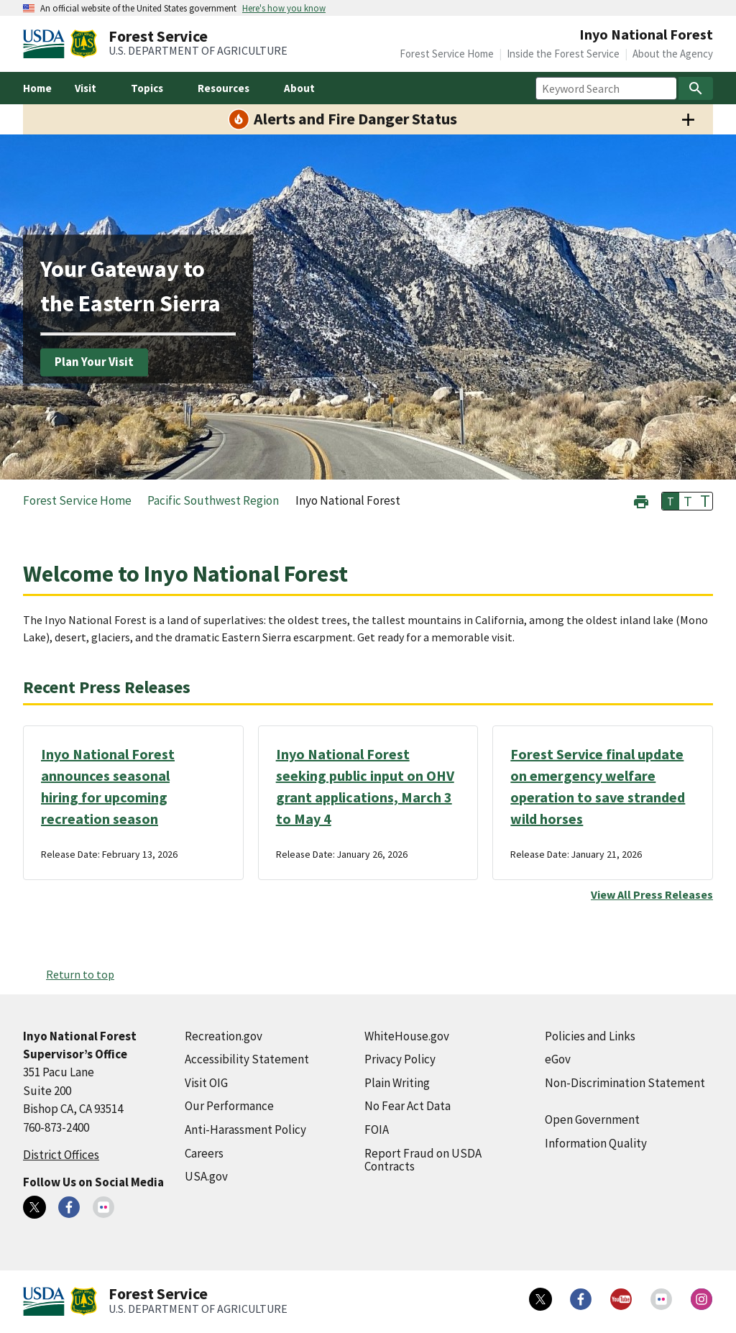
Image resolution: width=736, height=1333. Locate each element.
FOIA (376, 1129)
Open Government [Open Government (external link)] (592, 1119)
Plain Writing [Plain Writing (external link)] (397, 1083)
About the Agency (672, 53)
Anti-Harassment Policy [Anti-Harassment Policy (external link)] (245, 1129)
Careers (204, 1153)
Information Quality (596, 1143)
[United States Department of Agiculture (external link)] (46, 43)
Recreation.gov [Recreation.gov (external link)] (223, 1036)
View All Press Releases (652, 894)
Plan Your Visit (94, 362)
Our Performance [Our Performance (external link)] (229, 1106)
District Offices (61, 1155)
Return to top (80, 974)
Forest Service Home (447, 53)
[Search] (695, 88)
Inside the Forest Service (563, 53)
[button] (641, 500)
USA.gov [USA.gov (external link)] (206, 1176)
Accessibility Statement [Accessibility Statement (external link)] (247, 1059)
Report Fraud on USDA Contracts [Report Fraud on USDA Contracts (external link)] (423, 1160)
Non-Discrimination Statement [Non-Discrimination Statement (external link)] (625, 1083)
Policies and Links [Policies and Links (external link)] (590, 1036)
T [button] (670, 501)
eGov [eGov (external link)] (558, 1059)
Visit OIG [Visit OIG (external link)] (206, 1083)
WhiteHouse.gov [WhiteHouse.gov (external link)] (406, 1036)
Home (37, 88)
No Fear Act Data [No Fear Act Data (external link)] (407, 1106)
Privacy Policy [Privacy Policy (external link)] (400, 1059)
